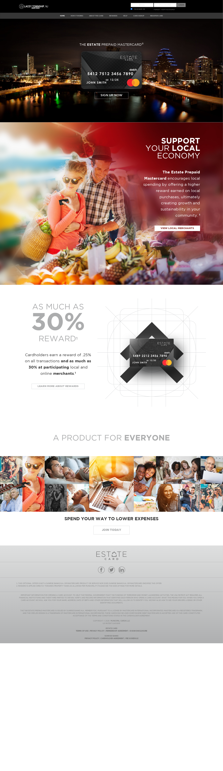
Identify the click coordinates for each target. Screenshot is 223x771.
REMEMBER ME (139, 9)
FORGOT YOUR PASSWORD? (164, 9)
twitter (111, 570)
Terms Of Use (82, 631)
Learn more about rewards (58, 386)
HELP (125, 15)
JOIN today (111, 530)
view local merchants (177, 228)
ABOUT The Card (96, 15)
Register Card (156, 15)
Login (181, 5)
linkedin (121, 570)
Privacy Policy (97, 631)
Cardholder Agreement (112, 638)
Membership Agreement (117, 631)
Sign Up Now (111, 95)
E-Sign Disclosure (138, 631)
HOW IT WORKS (77, 15)
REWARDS (113, 15)
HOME (62, 15)
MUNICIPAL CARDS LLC (120, 621)
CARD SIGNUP (138, 15)
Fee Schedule (131, 638)
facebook (101, 570)
